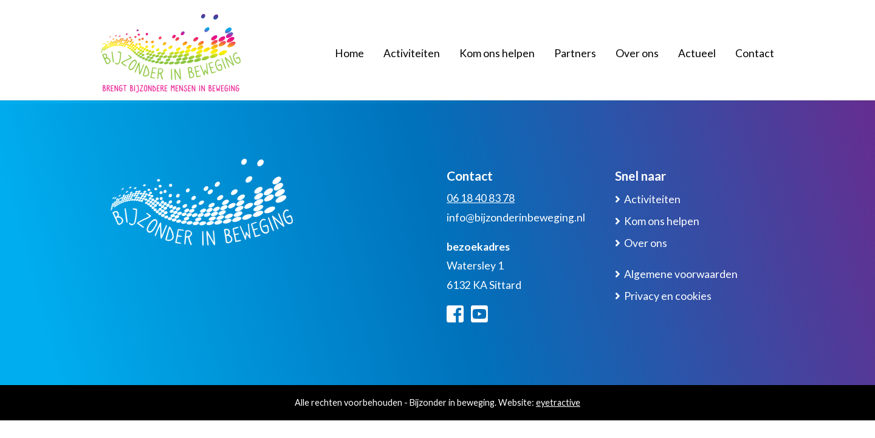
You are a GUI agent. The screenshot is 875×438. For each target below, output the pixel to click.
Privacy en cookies (668, 296)
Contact (754, 53)
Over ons (637, 53)
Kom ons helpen (497, 53)
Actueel (697, 53)
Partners (575, 53)
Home (349, 53)
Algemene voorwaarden (681, 274)
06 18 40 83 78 (481, 198)
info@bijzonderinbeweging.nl (516, 217)
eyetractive (558, 402)
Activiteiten (411, 53)
